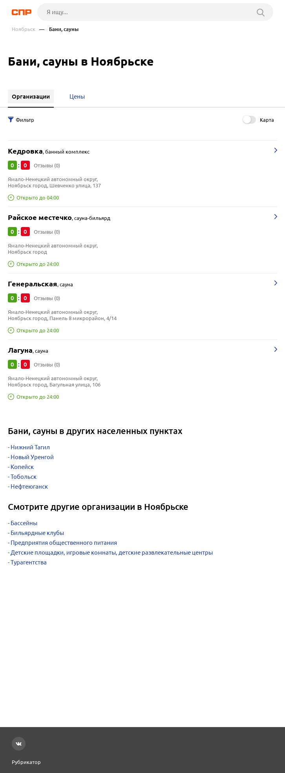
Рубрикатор (26, 762)
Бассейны (24, 523)
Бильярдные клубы (37, 533)
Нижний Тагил (30, 447)
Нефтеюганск (29, 486)
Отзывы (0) (47, 165)
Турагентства (29, 562)
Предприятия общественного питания (64, 543)
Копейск (22, 467)
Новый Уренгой (32, 457)
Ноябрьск (23, 29)
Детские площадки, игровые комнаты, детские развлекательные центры (112, 552)
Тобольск (24, 477)
